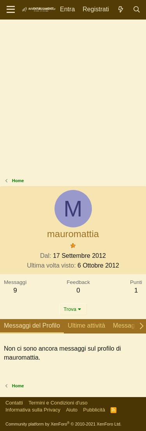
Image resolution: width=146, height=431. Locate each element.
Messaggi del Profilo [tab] (32, 325)
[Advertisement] (73, 100)
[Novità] (121, 9)
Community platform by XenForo (63, 424)
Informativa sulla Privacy (32, 410)
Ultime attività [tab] (86, 325)
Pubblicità (94, 410)
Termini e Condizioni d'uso (57, 403)
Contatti (14, 403)
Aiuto (71, 410)
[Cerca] (136, 9)
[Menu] (11, 10)
